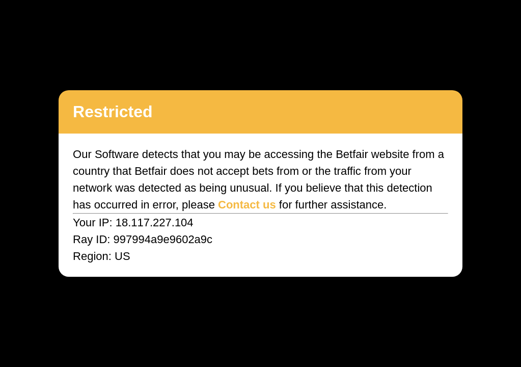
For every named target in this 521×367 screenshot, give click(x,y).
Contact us (247, 204)
